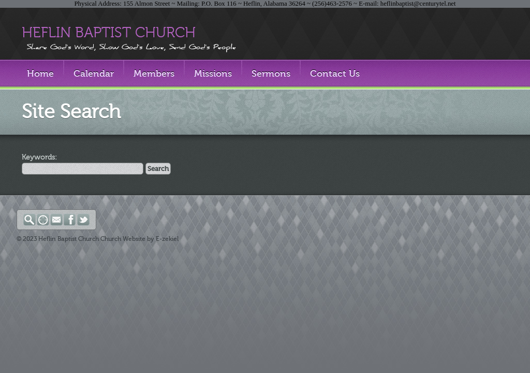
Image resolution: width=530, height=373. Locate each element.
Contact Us (335, 73)
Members (154, 73)
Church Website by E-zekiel (139, 238)
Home (40, 73)
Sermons (271, 73)
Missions (213, 73)
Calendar (93, 73)
